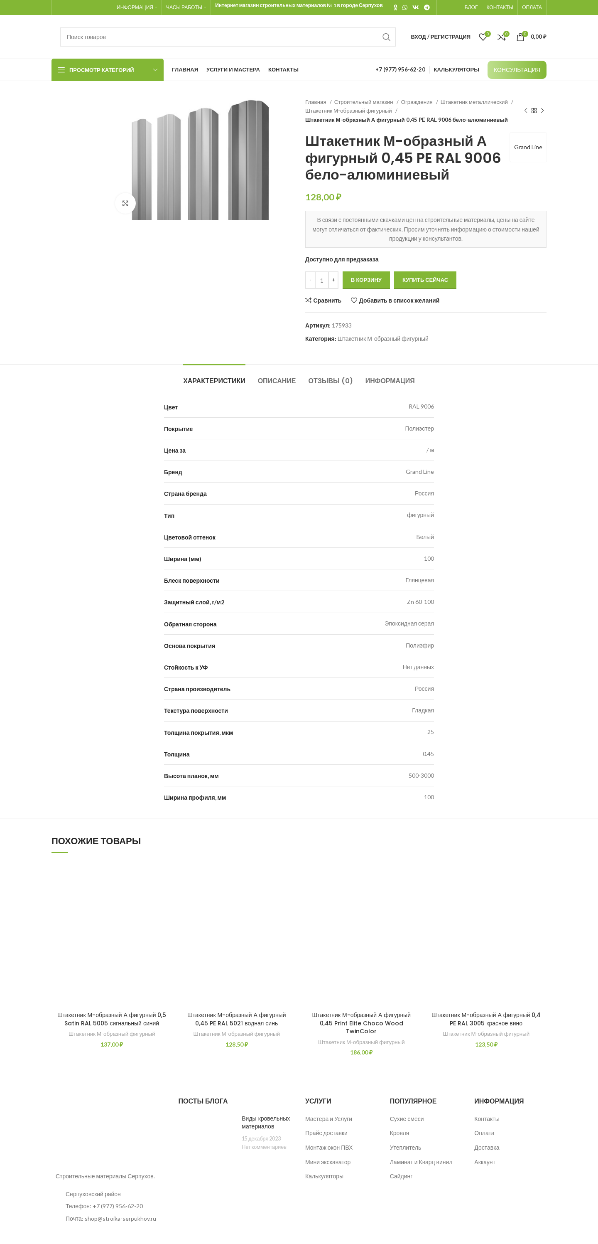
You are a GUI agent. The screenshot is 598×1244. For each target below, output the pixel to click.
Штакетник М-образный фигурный (349, 110)
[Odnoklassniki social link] (395, 7)
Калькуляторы (324, 1176)
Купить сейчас (425, 279)
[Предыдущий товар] (526, 111)
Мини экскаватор (327, 1161)
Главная (316, 102)
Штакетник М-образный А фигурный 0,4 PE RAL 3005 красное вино (486, 1019)
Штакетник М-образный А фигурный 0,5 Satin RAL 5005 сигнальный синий (112, 1019)
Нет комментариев (264, 1147)
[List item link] (109, 1206)
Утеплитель (406, 1147)
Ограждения (417, 102)
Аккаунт (484, 1161)
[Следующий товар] (542, 111)
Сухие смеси (407, 1118)
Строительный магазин (364, 102)
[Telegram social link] (427, 7)
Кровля (399, 1132)
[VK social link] (416, 7)
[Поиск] (228, 37)
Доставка (486, 1147)
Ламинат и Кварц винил (421, 1161)
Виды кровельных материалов (266, 1122)
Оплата (484, 1132)
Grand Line (528, 146)
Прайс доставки (326, 1132)
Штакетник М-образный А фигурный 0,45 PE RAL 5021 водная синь (236, 1019)
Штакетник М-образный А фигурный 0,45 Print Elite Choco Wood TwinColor (361, 1023)
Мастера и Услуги (328, 1118)
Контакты (486, 1118)
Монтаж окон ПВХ (329, 1147)
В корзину (366, 279)
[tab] (214, 376)
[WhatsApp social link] (405, 7)
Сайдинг (401, 1176)
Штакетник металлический (475, 102)
